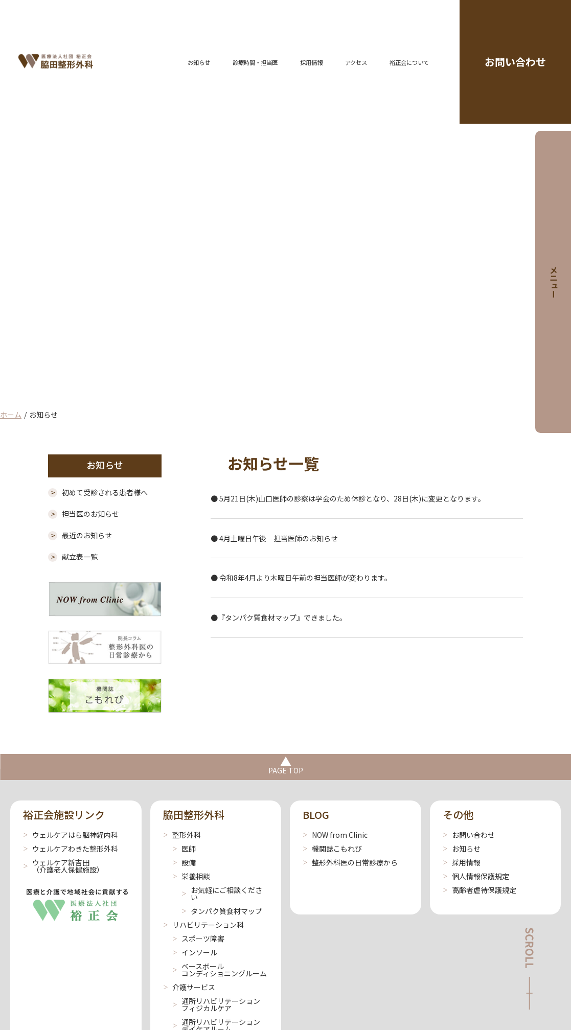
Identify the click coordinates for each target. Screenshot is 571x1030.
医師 (184, 848)
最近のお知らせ (80, 535)
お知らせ (199, 62)
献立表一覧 (73, 557)
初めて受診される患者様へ (98, 492)
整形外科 (182, 834)
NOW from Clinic (335, 834)
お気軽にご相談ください (221, 893)
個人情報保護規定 (476, 876)
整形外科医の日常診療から (350, 862)
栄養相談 (191, 876)
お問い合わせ (515, 61)
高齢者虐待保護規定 (479, 890)
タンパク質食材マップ (221, 910)
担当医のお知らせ (83, 514)
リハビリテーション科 (203, 924)
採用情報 (311, 62)
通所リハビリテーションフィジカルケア (216, 1004)
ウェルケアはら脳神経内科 (70, 834)
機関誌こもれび (332, 848)
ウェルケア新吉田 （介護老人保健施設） (63, 866)
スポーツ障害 (198, 938)
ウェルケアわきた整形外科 (70, 848)
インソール (194, 952)
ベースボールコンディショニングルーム (219, 970)
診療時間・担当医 (255, 62)
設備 (184, 862)
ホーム (10, 414)
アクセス (356, 62)
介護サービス (189, 987)
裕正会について (409, 62)
